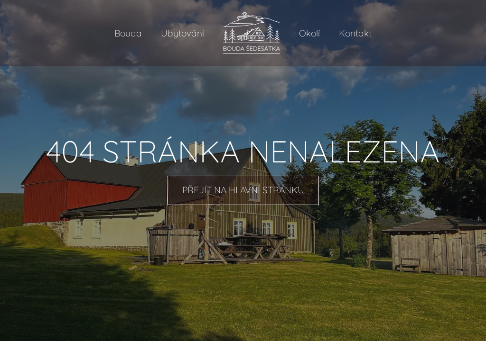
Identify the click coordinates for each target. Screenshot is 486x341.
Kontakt (355, 33)
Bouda (128, 33)
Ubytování (182, 33)
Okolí (309, 33)
